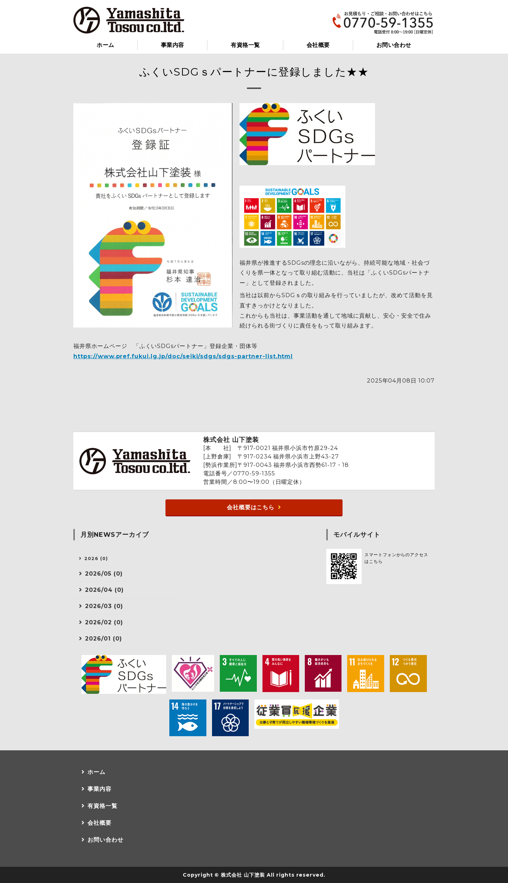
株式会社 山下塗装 (243, 875)
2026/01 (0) (103, 638)
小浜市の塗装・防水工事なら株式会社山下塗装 (129, 20)
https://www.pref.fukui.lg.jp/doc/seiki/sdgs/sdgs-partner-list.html (183, 356)
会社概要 (318, 45)
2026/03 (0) (104, 606)
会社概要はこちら (251, 507)
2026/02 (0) (104, 622)
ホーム (105, 45)
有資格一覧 (245, 45)
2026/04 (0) (104, 590)
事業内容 (172, 45)
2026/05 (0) (104, 573)
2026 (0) (96, 558)
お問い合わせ (393, 45)
